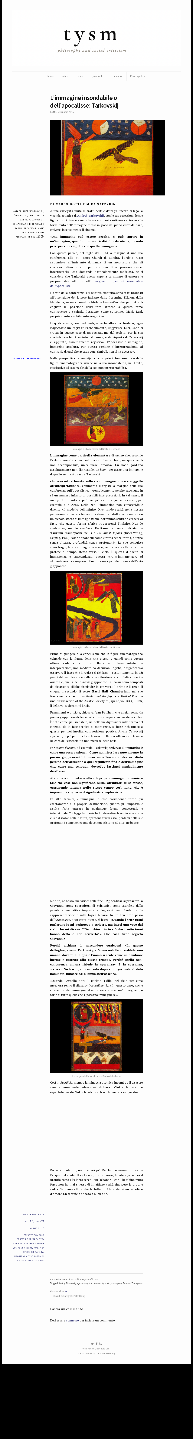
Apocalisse (84, 1351)
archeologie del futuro (75, 1347)
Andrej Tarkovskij (92, 219)
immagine (119, 1351)
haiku (110, 1351)
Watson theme (84, 1428)
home (48, 77)
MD (55, 114)
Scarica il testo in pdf (26, 374)
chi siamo (117, 77)
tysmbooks (97, 77)
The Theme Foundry (106, 1428)
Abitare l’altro (57, 1363)
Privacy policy (139, 77)
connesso (73, 1393)
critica (63, 77)
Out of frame (95, 1347)
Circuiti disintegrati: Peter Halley (71, 1368)
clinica (79, 77)
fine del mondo (98, 1351)
